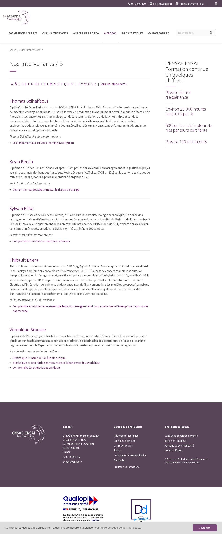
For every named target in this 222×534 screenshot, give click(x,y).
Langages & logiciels (124, 440)
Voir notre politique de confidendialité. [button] (118, 527)
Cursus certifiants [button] (55, 33)
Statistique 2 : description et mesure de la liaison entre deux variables (56, 363)
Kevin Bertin (21, 161)
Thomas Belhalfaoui (29, 101)
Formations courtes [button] (23, 33)
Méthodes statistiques (126, 435)
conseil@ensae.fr (161, 3)
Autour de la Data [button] (86, 33)
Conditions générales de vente (181, 435)
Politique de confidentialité (179, 445)
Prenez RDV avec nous (190, 3)
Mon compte (158, 33)
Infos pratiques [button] (132, 33)
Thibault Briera (24, 260)
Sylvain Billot (22, 208)
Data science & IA (123, 445)
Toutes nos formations (127, 467)
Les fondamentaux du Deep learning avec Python (43, 143)
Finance (118, 450)
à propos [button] (110, 33)
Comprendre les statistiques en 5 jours (37, 367)
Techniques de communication (130, 455)
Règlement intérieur (175, 440)
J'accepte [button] (205, 527)
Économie (119, 460)
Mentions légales (173, 450)
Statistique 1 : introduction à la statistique (39, 358)
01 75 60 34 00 (137, 3)
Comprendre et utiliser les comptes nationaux (41, 241)
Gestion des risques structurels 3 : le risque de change (46, 190)
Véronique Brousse (28, 329)
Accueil (14, 50)
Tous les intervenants (113, 84)
